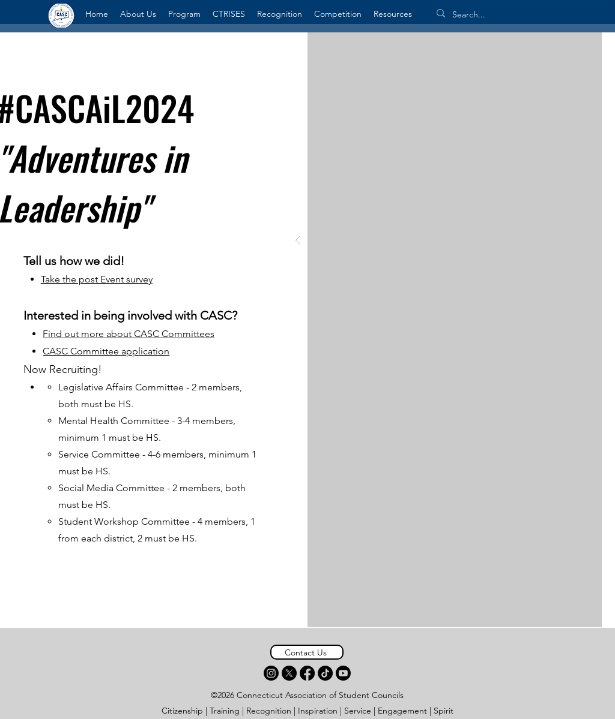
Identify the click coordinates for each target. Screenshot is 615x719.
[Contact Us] (307, 652)
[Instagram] (271, 673)
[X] (289, 673)
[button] (138, 14)
